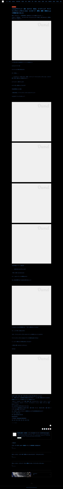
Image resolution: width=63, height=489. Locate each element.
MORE (59, 1)
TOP (12, 1)
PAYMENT (28, 1)
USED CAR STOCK (24, 1)
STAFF (38, 1)
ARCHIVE (49, 1)
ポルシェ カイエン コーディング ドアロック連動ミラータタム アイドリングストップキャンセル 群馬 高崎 (30, 463)
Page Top (31, 483)
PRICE (31, 1)
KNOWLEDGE (55, 1)
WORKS (15, 1)
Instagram (45, 1)
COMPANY (35, 1)
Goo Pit (52, 1)
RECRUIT (41, 1)
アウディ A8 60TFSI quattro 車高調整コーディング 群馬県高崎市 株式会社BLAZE (26, 445)
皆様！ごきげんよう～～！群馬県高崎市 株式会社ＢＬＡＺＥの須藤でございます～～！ (23, 456)
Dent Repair (19, 1)
